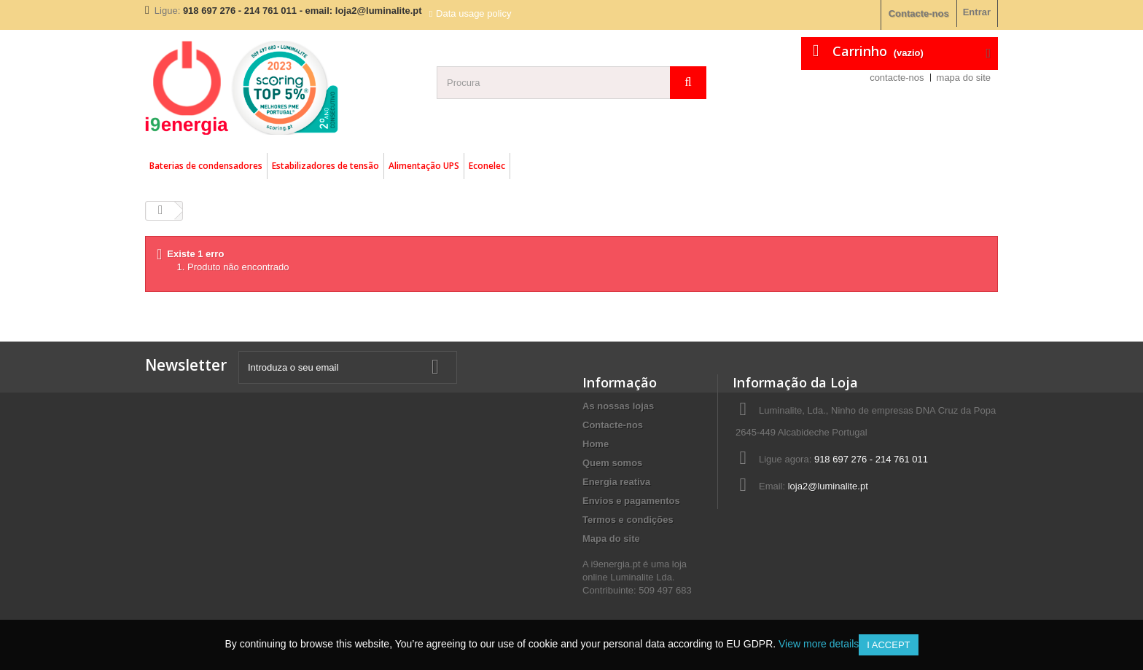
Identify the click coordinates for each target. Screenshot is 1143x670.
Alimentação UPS (424, 165)
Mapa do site (611, 538)
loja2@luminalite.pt (828, 486)
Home (595, 443)
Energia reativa (616, 481)
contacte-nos (897, 77)
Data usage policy (473, 13)
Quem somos (612, 462)
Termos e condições (628, 519)
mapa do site (964, 77)
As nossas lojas (618, 406)
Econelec (487, 165)
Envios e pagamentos (631, 500)
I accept (888, 644)
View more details (819, 644)
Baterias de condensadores (205, 165)
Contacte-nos (919, 13)
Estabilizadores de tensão (325, 165)
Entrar (977, 12)
